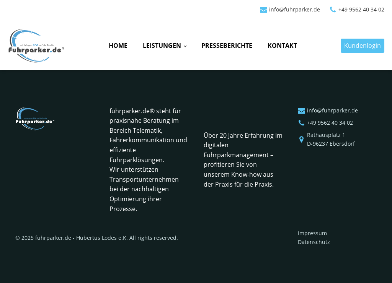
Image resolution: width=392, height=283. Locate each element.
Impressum (312, 233)
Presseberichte (226, 45)
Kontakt (282, 45)
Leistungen (162, 45)
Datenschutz (314, 242)
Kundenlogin (362, 45)
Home (118, 45)
